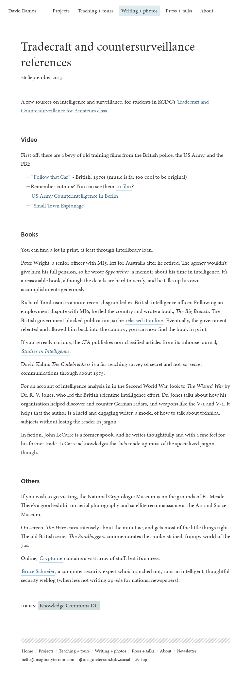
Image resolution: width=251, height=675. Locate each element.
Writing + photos (139, 10)
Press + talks (179, 10)
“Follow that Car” (50, 177)
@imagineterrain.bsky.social (104, 659)
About (206, 10)
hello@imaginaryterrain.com (48, 659)
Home (27, 651)
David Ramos (22, 10)
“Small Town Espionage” (58, 205)
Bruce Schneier (38, 571)
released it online (144, 320)
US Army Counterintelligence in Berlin (74, 196)
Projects (61, 10)
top (141, 659)
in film (123, 186)
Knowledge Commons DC (69, 605)
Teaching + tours (95, 10)
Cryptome (51, 558)
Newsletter (186, 651)
